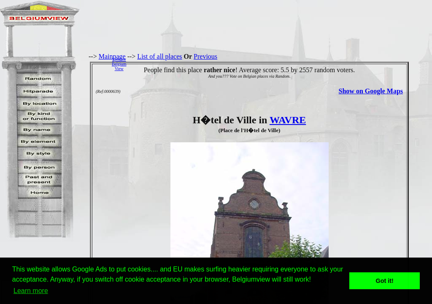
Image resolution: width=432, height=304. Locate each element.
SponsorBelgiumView (119, 64)
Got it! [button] (385, 280)
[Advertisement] (281, 64)
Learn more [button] (31, 290)
